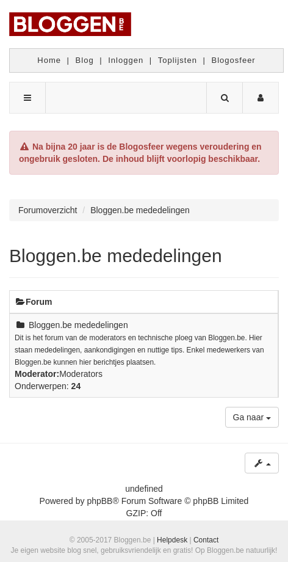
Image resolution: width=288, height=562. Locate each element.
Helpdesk (172, 540)
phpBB (99, 501)
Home (49, 60)
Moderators (81, 374)
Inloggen (125, 60)
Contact (205, 540)
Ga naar (252, 417)
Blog (85, 60)
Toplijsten (177, 60)
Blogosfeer (234, 60)
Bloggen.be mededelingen (115, 256)
